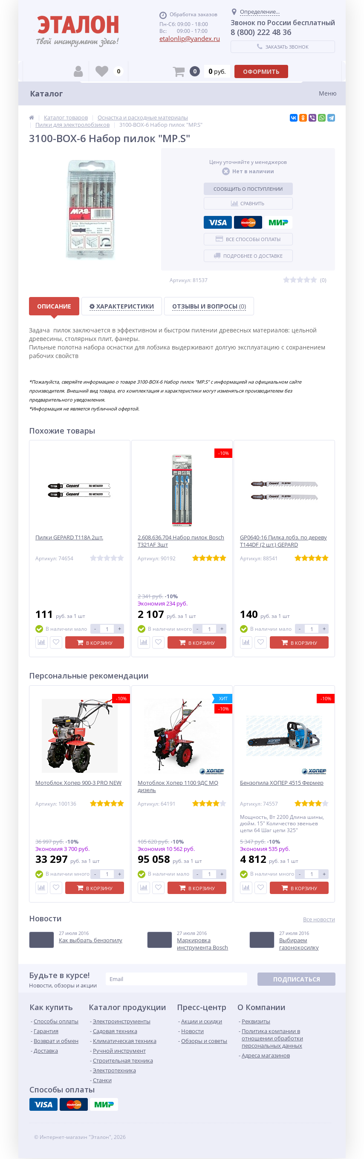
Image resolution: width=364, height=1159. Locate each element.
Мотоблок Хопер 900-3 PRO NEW (78, 782)
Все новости (319, 919)
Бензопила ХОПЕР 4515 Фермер (282, 782)
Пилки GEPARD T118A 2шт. (69, 537)
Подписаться (296, 979)
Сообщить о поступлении (248, 189)
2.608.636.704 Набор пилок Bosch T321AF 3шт (181, 541)
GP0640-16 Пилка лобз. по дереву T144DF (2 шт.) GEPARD (283, 541)
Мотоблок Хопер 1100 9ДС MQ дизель (178, 786)
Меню (328, 93)
